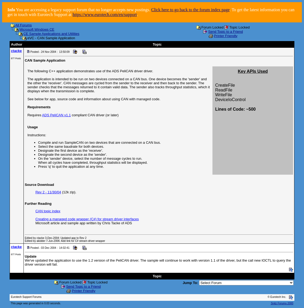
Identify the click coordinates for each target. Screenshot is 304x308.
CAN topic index (47, 211)
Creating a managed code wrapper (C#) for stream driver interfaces (87, 219)
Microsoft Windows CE (36, 29)
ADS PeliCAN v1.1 (56, 115)
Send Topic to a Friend (225, 32)
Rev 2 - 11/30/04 (48, 192)
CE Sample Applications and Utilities (51, 34)
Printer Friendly (225, 36)
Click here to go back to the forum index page (190, 9)
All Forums (23, 25)
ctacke (16, 51)
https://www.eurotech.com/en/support (105, 14)
